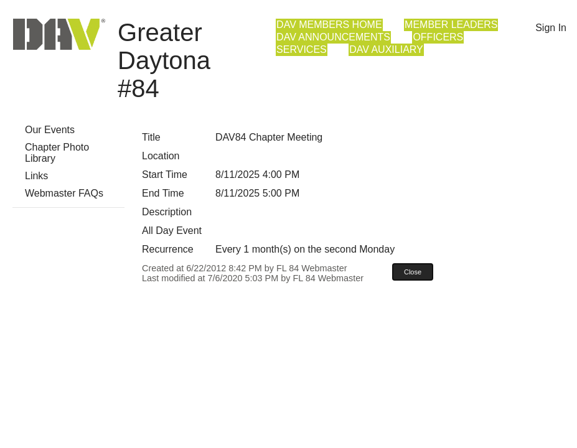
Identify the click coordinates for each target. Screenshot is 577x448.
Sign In (550, 27)
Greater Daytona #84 (164, 60)
